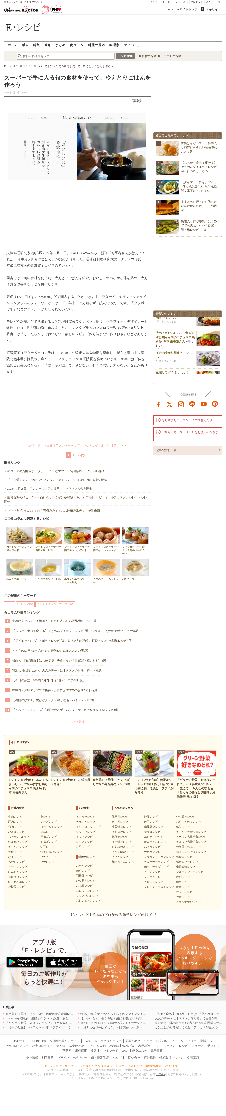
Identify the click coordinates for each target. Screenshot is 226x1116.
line (192, 403)
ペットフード (109, 1050)
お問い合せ (132, 1057)
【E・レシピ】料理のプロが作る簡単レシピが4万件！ (113, 915)
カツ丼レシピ (120, 821)
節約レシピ (183, 877)
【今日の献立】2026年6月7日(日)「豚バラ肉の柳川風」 (49, 680)
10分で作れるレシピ (188, 821)
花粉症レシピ (84, 875)
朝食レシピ (183, 886)
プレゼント (197, 2)
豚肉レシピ (15, 821)
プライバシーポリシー (72, 1057)
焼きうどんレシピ (123, 861)
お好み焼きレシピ (123, 846)
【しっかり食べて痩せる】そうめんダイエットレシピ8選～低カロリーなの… (199, 167)
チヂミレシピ (152, 871)
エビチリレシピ (153, 836)
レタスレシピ (84, 841)
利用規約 (48, 1057)
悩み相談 (128, 1045)
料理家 (114, 45)
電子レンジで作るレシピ (191, 851)
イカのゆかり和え (168, 354)
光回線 (60, 1045)
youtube (203, 403)
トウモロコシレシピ (88, 826)
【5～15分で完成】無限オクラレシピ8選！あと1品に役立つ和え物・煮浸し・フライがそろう (68, 1018)
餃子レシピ (151, 821)
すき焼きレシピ (121, 841)
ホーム (13, 45)
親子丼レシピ (120, 816)
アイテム (177, 1041)
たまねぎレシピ (18, 841)
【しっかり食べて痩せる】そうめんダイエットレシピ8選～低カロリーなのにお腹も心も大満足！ (77, 631)
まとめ (60, 45)
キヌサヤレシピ (85, 816)
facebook (158, 403)
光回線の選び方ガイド (65, 1041)
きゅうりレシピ (18, 877)
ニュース (198, 1045)
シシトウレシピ (85, 831)
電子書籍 (157, 1050)
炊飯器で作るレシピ (188, 846)
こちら (160, 1074)
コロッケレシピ (153, 882)
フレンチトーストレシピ (159, 886)
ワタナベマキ (25, 604)
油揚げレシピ (48, 841)
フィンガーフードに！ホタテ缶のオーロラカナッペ (135, 541)
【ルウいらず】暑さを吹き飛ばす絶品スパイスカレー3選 (118, 1018)
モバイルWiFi (97, 1045)
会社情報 (32, 1057)
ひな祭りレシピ (85, 880)
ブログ (191, 1041)
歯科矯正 (81, 1050)
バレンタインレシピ (88, 900)
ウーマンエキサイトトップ (179, 9)
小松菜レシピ (16, 886)
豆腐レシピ (47, 831)
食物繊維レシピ (185, 866)
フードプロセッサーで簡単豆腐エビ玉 (48, 539)
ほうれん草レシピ (19, 882)
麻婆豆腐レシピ (153, 826)
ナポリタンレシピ (155, 851)
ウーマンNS (66, 604)
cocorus (114, 1045)
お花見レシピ (84, 885)
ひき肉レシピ (16, 831)
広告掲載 (150, 1057)
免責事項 (193, 1057)
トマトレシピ (84, 836)
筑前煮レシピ (120, 836)
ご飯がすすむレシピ (188, 902)
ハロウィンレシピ (87, 890)
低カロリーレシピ (187, 861)
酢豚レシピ (151, 816)
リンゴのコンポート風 (48, 569)
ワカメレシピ (48, 857)
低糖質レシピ (184, 857)
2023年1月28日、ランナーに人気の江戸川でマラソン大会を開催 (49, 488)
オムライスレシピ (155, 841)
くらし (161, 2)
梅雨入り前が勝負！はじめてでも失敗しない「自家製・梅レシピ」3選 (59, 660)
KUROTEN (39, 1041)
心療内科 (162, 1041)
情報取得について (171, 1057)
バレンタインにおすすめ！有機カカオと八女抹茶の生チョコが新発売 (53, 510)
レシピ (183, 1045)
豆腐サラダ (163, 374)
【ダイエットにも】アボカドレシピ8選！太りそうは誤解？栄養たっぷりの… (199, 186)
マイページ (132, 45)
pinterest (215, 403)
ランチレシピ (184, 891)
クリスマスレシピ (87, 895)
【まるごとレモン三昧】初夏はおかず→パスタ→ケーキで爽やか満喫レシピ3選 (65, 710)
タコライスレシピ (155, 877)
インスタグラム (46, 604)
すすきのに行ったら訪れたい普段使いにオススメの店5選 (50, 650)
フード (10, 604)
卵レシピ (45, 816)
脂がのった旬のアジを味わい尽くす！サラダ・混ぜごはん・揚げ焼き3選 (128, 1023)
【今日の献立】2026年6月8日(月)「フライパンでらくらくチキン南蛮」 (53, 1027)
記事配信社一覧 (166, 450)
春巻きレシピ (152, 831)
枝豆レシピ (83, 846)
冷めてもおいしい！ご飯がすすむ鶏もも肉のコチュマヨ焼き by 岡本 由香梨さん (175, 339)
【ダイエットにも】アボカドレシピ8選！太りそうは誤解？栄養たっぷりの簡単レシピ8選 (71, 640)
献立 (25, 45)
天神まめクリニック (138, 1041)
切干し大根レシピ (51, 851)
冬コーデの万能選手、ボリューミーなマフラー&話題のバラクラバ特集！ (56, 471)
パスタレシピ (152, 846)
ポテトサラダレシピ (156, 866)
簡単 (47, 45)
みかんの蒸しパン (19, 569)
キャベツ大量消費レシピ (191, 831)
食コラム (77, 45)
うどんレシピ (120, 857)
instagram (181, 403)
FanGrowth (90, 1041)
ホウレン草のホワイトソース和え (77, 571)
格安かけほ (76, 1045)
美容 (94, 1050)
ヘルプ (117, 1057)
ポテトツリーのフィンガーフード (19, 539)
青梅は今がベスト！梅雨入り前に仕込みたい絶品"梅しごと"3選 (54, 621)
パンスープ (135, 569)
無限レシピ (183, 882)
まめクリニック (111, 1041)
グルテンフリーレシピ (190, 871)
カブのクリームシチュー (106, 571)
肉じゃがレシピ (121, 831)
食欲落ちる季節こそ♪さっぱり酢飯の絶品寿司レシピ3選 (43, 1014)
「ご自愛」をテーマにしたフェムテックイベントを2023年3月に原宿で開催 (57, 480)
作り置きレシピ (185, 816)
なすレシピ (15, 857)
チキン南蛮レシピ (123, 851)
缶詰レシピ (183, 826)
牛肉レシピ (15, 816)
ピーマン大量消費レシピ (191, 836)
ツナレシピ (47, 861)
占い (185, 2)
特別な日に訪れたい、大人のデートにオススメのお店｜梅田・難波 (57, 670)
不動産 (66, 1050)
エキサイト (213, 9)
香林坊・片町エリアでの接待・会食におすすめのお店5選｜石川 (54, 690)
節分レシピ (83, 870)
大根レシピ (15, 851)
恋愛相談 (144, 1045)
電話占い (206, 1041)
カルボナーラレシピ (156, 861)
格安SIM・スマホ (17, 1045)
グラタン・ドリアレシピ (159, 857)
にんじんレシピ (18, 871)
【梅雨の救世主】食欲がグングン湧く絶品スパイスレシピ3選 (53, 700)
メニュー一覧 (213, 2)
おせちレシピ (84, 865)
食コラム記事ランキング (21, 612)
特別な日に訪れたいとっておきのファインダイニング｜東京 (120, 1014)
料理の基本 (96, 45)
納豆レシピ (47, 846)
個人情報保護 (100, 1057)
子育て (151, 2)
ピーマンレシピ (18, 866)
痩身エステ (139, 1050)
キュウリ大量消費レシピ (191, 841)
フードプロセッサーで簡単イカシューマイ (106, 539)
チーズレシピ (48, 821)
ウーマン (169, 1045)
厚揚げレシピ (48, 836)
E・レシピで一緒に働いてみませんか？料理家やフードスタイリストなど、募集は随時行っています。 (113, 1066)
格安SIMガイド (42, 1045)
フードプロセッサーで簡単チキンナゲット (77, 539)
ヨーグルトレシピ (51, 826)
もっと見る (77, 721)
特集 (36, 45)
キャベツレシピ (18, 846)
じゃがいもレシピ (19, 836)
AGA (125, 1050)
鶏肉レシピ (15, 826)
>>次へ (82, 455)
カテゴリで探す (171, 56)
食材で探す (149, 56)
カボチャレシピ (85, 821)
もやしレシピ (16, 861)
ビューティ (174, 2)
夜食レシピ (183, 897)
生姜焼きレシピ (121, 826)
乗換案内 (213, 1045)
